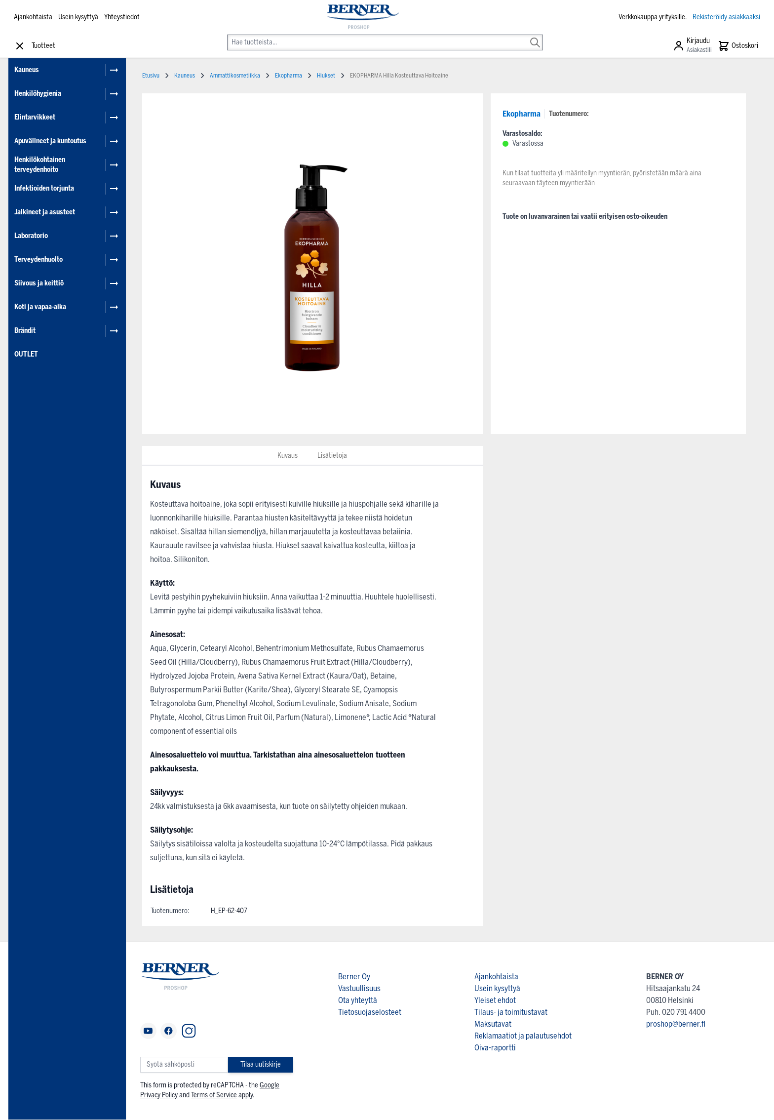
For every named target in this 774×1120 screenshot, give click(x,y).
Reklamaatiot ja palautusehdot (523, 1035)
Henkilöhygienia (37, 93)
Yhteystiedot (122, 17)
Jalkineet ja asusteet (44, 212)
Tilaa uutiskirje (260, 1064)
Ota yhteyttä (357, 1000)
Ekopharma (522, 114)
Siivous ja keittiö (39, 283)
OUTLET (26, 354)
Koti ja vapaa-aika (40, 307)
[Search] (535, 36)
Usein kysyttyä (78, 17)
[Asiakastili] (692, 46)
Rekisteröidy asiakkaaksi (726, 17)
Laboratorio (31, 236)
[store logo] (362, 17)
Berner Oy (354, 976)
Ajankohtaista (33, 17)
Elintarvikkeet (34, 117)
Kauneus (26, 70)
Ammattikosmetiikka (235, 75)
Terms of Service (214, 1095)
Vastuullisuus (359, 988)
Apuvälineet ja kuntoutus (50, 141)
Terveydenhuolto (38, 259)
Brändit (25, 330)
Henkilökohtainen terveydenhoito (39, 165)
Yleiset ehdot (495, 1000)
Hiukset (326, 75)
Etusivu (150, 75)
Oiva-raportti (495, 1047)
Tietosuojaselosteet (369, 1012)
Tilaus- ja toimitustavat (510, 1012)
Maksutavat (492, 1024)
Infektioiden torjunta (44, 188)
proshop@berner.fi (675, 1024)
